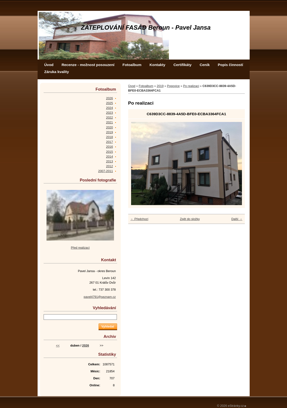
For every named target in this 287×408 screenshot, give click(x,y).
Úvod (48, 65)
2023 (109, 112)
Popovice (173, 86)
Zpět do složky (190, 219)
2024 (109, 108)
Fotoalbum (131, 65)
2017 (109, 142)
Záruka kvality (56, 72)
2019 (160, 86)
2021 (109, 122)
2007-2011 (105, 171)
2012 (109, 166)
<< (58, 345)
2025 (109, 103)
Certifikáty (183, 65)
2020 (109, 127)
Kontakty (157, 65)
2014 (109, 156)
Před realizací (80, 247)
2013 (109, 161)
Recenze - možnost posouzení (87, 65)
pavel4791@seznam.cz (100, 297)
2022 (109, 117)
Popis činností (230, 65)
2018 (109, 137)
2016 (109, 146)
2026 (109, 98)
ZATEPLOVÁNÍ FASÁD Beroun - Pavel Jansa (146, 27)
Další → (236, 219)
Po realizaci (191, 86)
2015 (109, 152)
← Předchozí (139, 219)
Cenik (205, 65)
